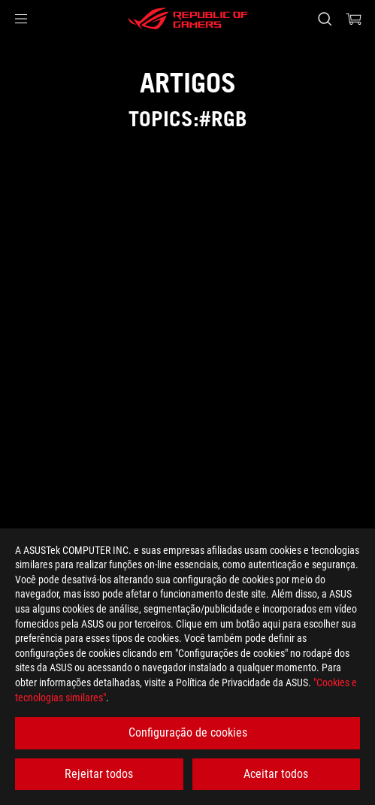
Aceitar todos (275, 774)
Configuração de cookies (188, 732)
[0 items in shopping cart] (354, 19)
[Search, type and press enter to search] (324, 19)
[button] (21, 19)
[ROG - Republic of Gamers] (188, 19)
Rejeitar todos (99, 774)
